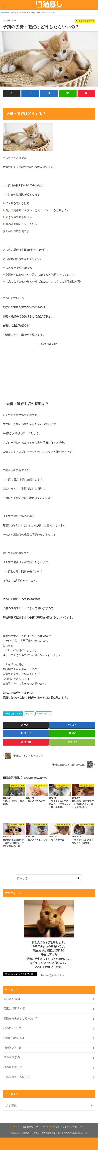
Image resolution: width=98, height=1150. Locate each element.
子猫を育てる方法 (14, 713)
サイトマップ (42, 1127)
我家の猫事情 (14, 1008)
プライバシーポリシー (73, 1127)
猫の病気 (11, 1057)
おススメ (11, 998)
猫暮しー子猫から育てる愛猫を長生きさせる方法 (47, 1133)
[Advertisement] (49, 369)
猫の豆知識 (12, 1066)
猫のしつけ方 (14, 1037)
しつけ (31, 713)
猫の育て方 (12, 1027)
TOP (17, 1127)
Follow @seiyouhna (53, 975)
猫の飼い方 (12, 1047)
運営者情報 (28, 1127)
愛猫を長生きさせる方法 (20, 1018)
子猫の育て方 (45, 713)
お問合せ (55, 1127)
